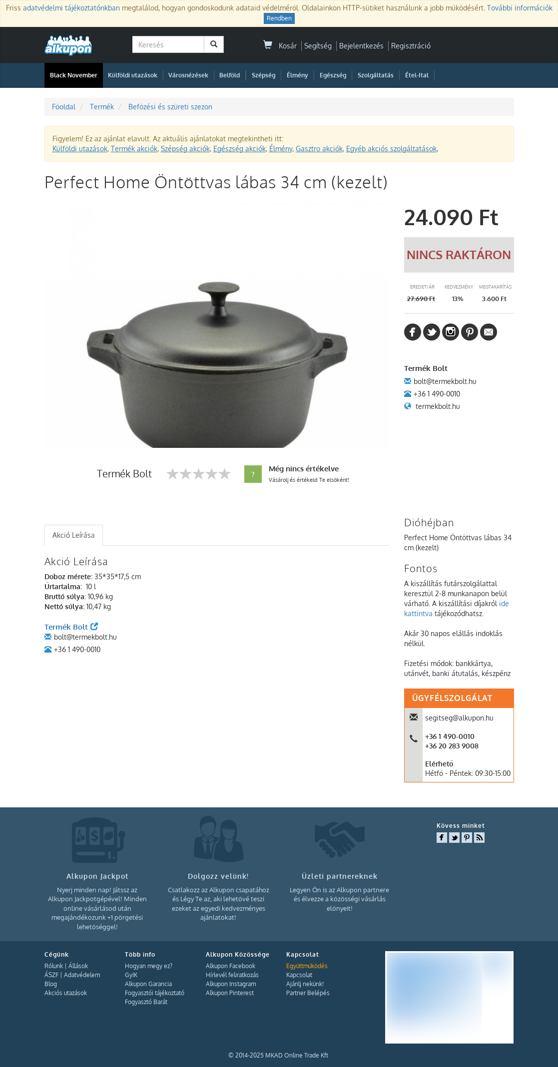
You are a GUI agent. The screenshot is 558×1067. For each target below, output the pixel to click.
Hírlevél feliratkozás (232, 975)
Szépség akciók (185, 148)
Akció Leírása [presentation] (73, 535)
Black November (73, 75)
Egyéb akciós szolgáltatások (391, 148)
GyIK (131, 975)
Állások (78, 966)
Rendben (279, 18)
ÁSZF (51, 975)
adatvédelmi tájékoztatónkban (71, 7)
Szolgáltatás (376, 75)
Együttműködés (307, 966)
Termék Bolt (71, 627)
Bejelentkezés (361, 45)
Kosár (280, 45)
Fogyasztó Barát (146, 1002)
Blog (50, 984)
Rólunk (53, 966)
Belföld (229, 75)
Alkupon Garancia (148, 984)
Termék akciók (134, 148)
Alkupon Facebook (230, 966)
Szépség (263, 75)
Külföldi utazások (132, 75)
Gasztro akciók (319, 148)
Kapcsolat (299, 975)
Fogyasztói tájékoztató (154, 993)
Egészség (333, 75)
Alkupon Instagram (231, 984)
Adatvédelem (82, 975)
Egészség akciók (239, 148)
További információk (520, 7)
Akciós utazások (65, 993)
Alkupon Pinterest (230, 993)
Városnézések (188, 75)
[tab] (73, 535)
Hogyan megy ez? (148, 966)
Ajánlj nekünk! (305, 984)
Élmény (297, 75)
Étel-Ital (417, 75)
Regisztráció (411, 45)
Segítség (318, 45)
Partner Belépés (308, 993)
